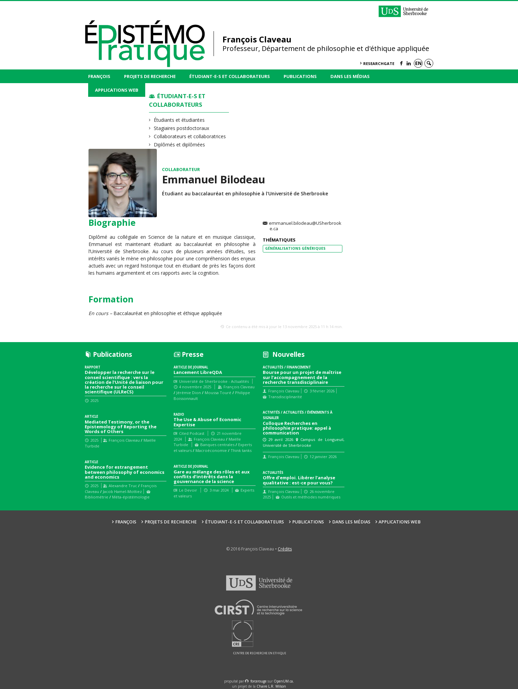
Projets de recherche (150, 76)
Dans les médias (350, 76)
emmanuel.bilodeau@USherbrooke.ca (305, 226)
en (418, 63)
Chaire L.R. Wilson (271, 686)
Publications (300, 76)
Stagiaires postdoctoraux (181, 128)
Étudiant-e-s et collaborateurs (229, 76)
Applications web (116, 90)
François (99, 76)
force (258, 681)
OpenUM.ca (283, 681)
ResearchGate (378, 63)
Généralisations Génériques (295, 248)
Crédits (285, 549)
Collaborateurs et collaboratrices (190, 136)
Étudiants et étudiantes (179, 120)
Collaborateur (181, 169)
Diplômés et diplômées (179, 144)
